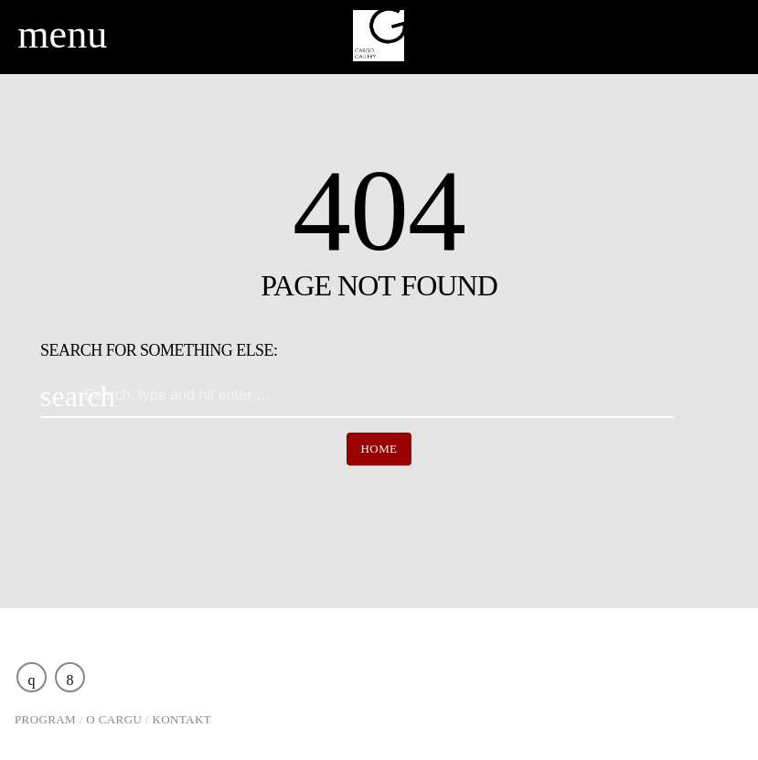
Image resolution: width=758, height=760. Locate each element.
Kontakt (182, 719)
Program (45, 719)
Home (379, 448)
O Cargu (114, 719)
